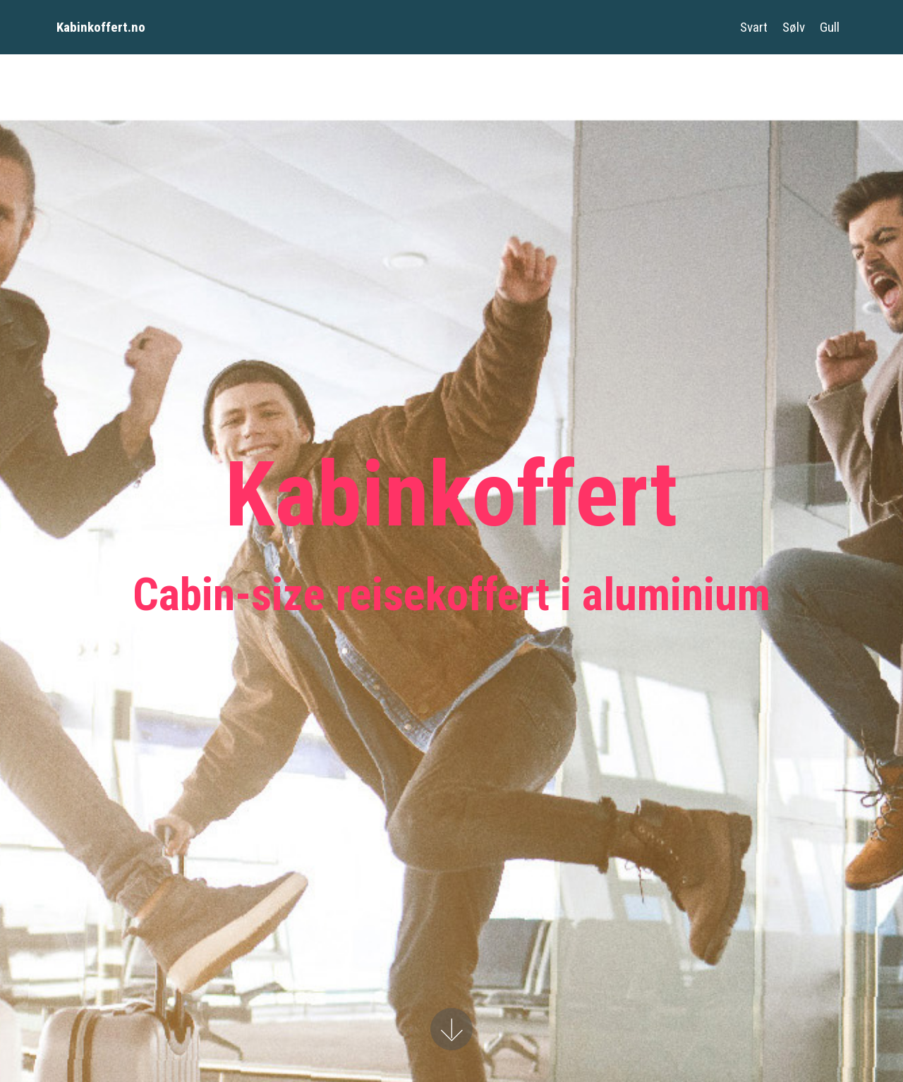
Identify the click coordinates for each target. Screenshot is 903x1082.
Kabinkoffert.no (100, 27)
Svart (754, 27)
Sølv (793, 27)
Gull (830, 27)
